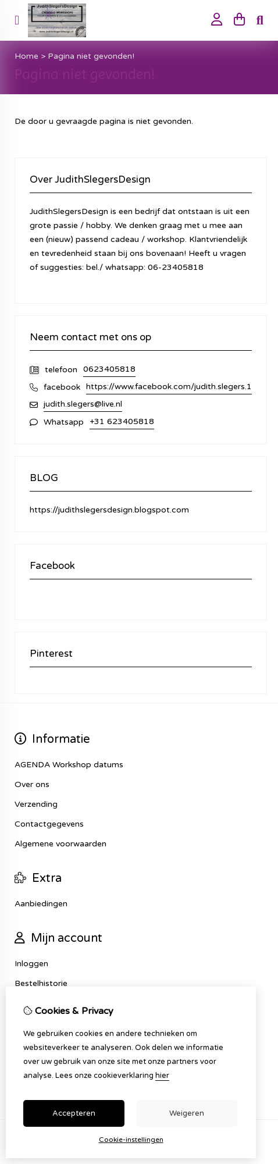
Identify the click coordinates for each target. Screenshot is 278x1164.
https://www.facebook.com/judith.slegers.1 (169, 386)
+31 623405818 (122, 421)
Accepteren (73, 1113)
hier (162, 1075)
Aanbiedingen (41, 904)
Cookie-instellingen (131, 1139)
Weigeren (186, 1113)
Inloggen (31, 964)
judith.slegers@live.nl (83, 404)
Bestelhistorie (41, 983)
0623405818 (109, 369)
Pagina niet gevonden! (91, 56)
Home (26, 56)
